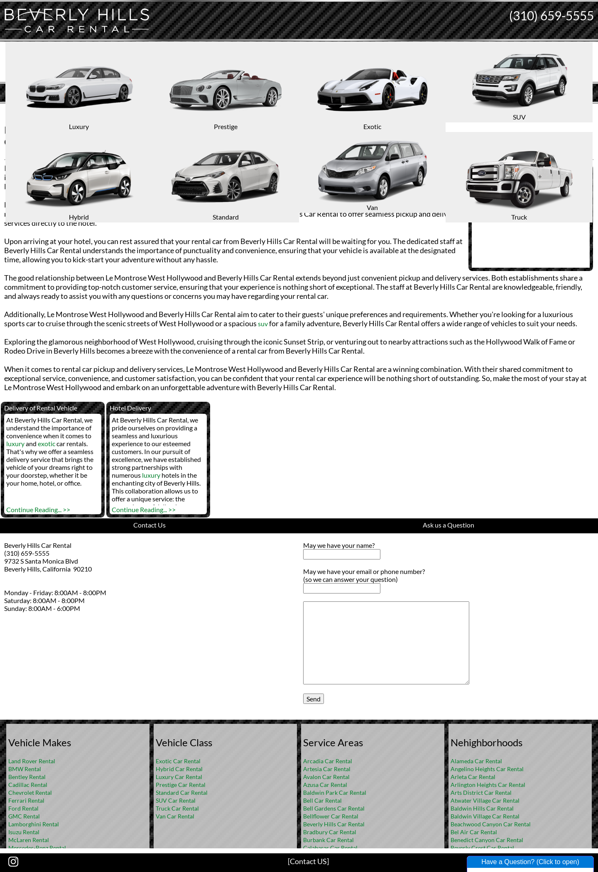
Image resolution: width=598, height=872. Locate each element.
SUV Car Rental (176, 800)
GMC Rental (24, 816)
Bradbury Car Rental (329, 831)
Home (290, 110)
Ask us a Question (448, 525)
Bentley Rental (27, 776)
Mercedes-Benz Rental (37, 847)
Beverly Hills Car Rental (334, 824)
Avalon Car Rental (326, 776)
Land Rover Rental (31, 761)
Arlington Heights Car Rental (488, 784)
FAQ (310, 110)
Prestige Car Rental (181, 784)
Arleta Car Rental (473, 776)
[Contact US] (308, 861)
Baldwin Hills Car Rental (482, 808)
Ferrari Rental (26, 800)
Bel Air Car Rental (474, 831)
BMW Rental (24, 768)
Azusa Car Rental (325, 784)
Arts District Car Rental (481, 792)
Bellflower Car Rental (330, 816)
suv (263, 323)
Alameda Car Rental (476, 761)
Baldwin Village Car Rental (485, 816)
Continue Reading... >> (38, 509)
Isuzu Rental (23, 831)
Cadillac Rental (27, 784)
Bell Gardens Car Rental (334, 808)
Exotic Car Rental (178, 761)
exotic (46, 443)
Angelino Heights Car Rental (487, 768)
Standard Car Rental (182, 792)
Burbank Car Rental (328, 839)
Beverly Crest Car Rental (482, 847)
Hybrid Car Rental (179, 768)
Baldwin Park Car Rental (334, 792)
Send (313, 699)
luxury (294, 205)
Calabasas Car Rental (330, 847)
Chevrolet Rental (30, 792)
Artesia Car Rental (326, 768)
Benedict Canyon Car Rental (487, 839)
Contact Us (149, 525)
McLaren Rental (28, 839)
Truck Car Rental (177, 808)
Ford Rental (23, 808)
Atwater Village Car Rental (485, 800)
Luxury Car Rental (179, 776)
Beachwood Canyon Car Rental (491, 824)
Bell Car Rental (322, 800)
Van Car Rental (175, 816)
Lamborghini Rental (33, 824)
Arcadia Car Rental (327, 761)
